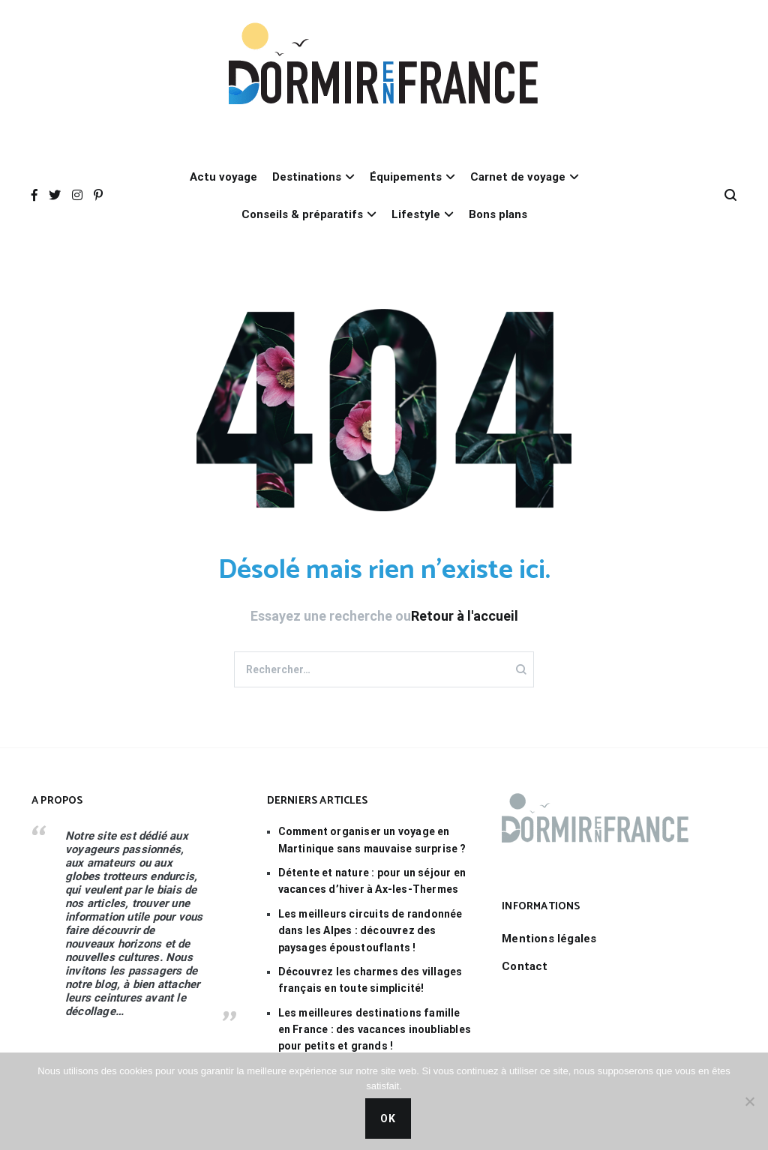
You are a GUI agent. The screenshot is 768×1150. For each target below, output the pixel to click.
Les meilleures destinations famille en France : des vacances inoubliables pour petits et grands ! (374, 1030)
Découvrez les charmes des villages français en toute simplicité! (370, 980)
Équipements (406, 177)
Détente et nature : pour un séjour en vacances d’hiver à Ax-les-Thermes (372, 881)
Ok (388, 1119)
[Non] (749, 1101)
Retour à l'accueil (464, 616)
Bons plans (498, 214)
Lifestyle (416, 214)
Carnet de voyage (518, 177)
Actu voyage (223, 177)
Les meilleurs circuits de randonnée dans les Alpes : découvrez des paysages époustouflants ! (370, 931)
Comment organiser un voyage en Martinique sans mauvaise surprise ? (372, 839)
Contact (525, 966)
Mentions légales (549, 938)
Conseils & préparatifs (302, 214)
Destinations (306, 177)
